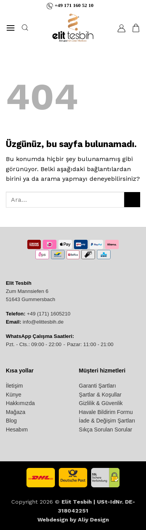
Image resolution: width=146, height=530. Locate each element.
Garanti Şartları (97, 386)
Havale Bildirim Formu (106, 412)
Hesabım (17, 429)
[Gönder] (132, 199)
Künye (13, 394)
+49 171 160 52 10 (74, 6)
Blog (11, 420)
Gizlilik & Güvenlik (101, 403)
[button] (10, 27)
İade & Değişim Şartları (107, 420)
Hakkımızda (20, 403)
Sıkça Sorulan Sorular (105, 429)
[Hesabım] (121, 28)
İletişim (14, 386)
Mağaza (15, 412)
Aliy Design (93, 519)
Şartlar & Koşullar (100, 394)
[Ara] (24, 27)
